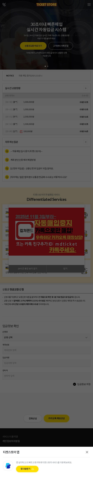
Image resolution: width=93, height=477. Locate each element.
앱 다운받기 (25, 468)
